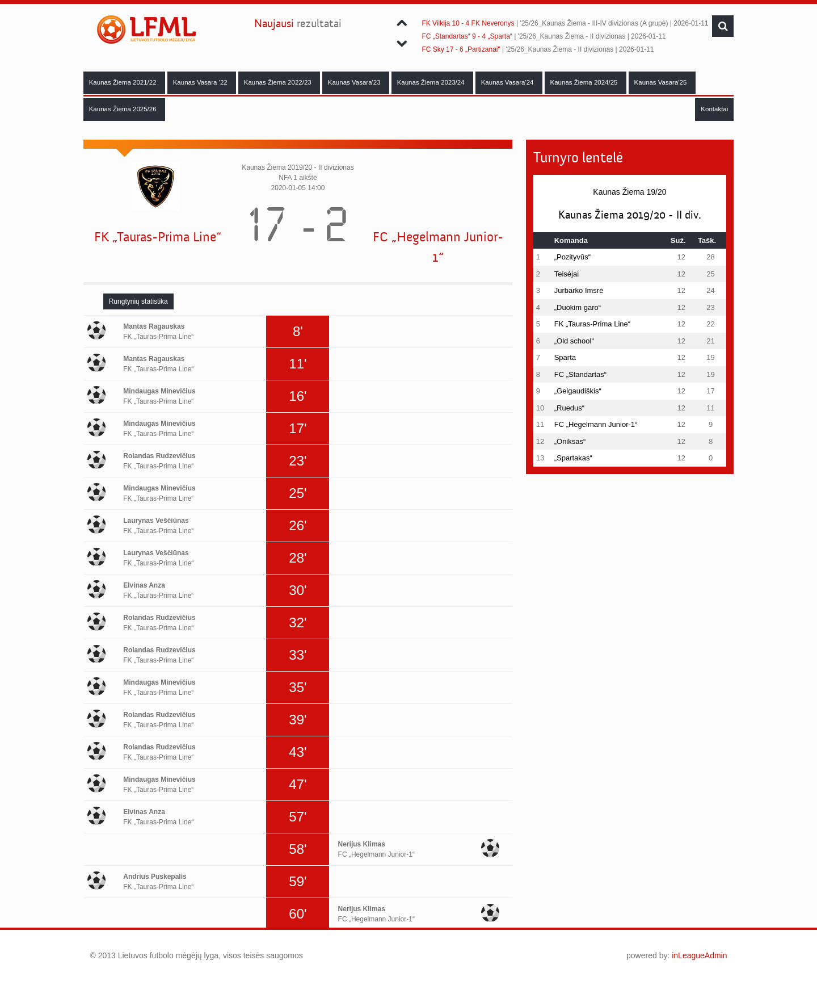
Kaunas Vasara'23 (355, 82)
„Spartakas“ (573, 458)
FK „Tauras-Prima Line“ (157, 237)
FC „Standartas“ (580, 374)
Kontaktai (714, 109)
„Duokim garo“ (577, 307)
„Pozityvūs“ (572, 257)
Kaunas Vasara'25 (661, 82)
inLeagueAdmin (699, 955)
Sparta (565, 357)
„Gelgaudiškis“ (577, 391)
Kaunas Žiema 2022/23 (278, 82)
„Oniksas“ (570, 441)
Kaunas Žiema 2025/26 (123, 109)
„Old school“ (574, 341)
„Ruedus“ (569, 408)
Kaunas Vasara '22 (201, 82)
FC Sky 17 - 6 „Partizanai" (461, 49)
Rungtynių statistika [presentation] (138, 301)
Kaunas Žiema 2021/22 (123, 82)
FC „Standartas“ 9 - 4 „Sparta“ (467, 36)
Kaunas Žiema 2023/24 (431, 82)
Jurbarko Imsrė (579, 290)
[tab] (138, 301)
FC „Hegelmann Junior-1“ (438, 247)
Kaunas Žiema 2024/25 (585, 82)
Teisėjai (566, 274)
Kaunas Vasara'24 (508, 82)
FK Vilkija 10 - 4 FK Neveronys (468, 23)
